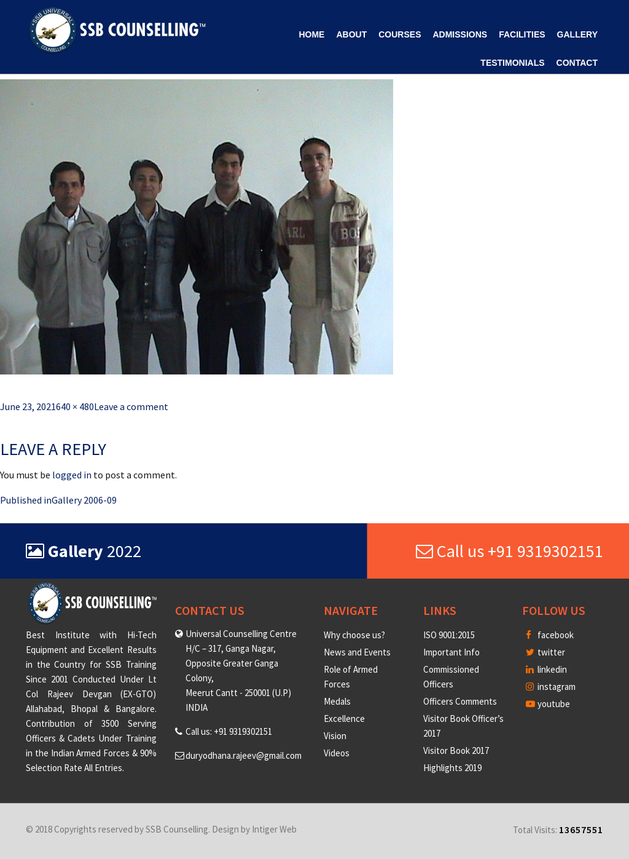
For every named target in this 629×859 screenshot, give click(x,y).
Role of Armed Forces (351, 676)
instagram (551, 686)
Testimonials (512, 63)
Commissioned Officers (451, 676)
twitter (545, 652)
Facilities (522, 34)
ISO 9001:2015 (449, 635)
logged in (72, 475)
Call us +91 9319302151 (509, 551)
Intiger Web (274, 829)
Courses (399, 34)
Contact (577, 63)
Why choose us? (354, 635)
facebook (550, 635)
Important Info (451, 652)
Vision (335, 736)
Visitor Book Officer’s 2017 (463, 726)
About (351, 34)
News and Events (357, 652)
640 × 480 (75, 406)
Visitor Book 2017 (456, 750)
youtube (548, 704)
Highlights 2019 (452, 768)
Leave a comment (131, 406)
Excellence (344, 718)
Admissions (459, 34)
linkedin (546, 669)
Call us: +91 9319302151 (229, 731)
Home (311, 34)
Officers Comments (460, 701)
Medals (337, 701)
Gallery (577, 34)
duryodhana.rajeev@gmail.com (244, 755)
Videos (337, 753)
